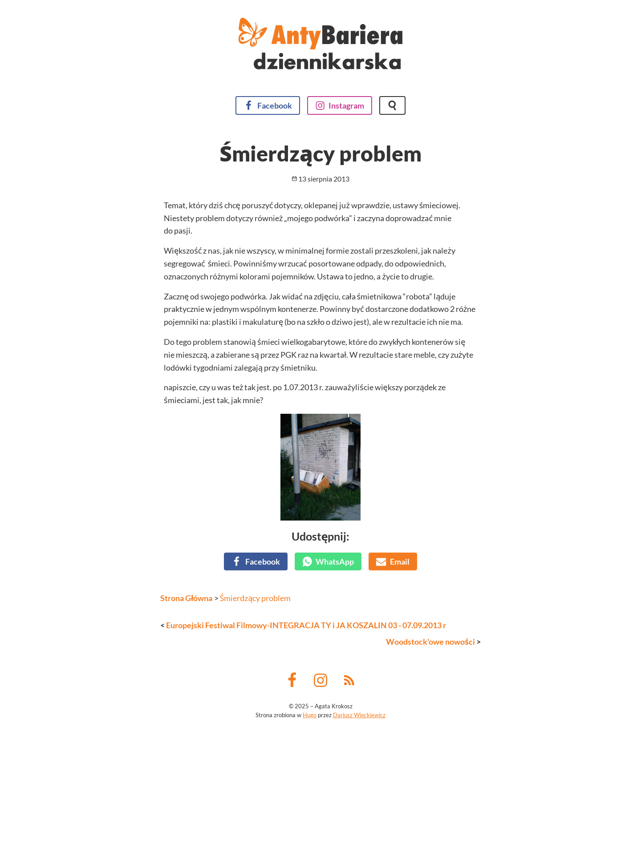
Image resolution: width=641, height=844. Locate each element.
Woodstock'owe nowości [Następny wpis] (430, 748)
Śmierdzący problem (255, 705)
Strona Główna (186, 705)
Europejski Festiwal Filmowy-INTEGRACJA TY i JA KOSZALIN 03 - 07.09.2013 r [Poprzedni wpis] (306, 732)
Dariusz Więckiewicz (359, 821)
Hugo (309, 821)
